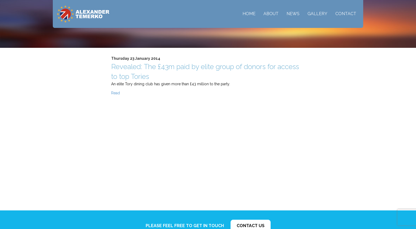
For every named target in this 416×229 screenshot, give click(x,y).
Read (115, 93)
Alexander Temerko (83, 14)
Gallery (317, 13)
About (271, 13)
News (293, 13)
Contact (345, 13)
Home (248, 13)
